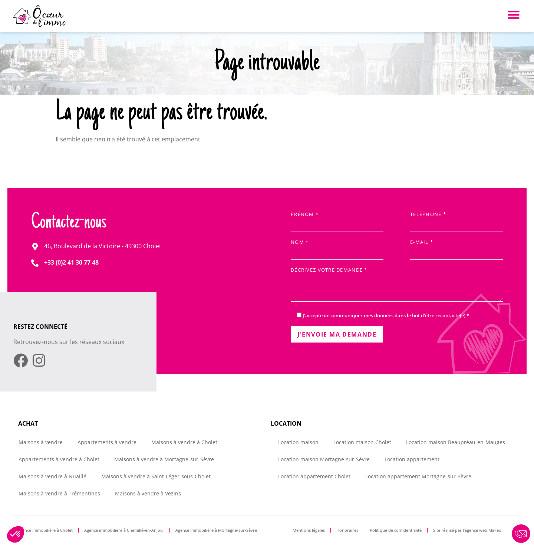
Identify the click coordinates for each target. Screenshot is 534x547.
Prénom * (337, 220)
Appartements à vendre (107, 442)
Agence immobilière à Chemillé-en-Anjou (124, 530)
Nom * (337, 248)
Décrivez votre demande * (397, 285)
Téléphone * (456, 220)
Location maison (298, 442)
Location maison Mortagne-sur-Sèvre (324, 459)
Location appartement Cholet (314, 476)
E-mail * (456, 248)
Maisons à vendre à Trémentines (59, 493)
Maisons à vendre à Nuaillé (52, 476)
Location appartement (412, 459)
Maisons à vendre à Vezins (148, 493)
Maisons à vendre (41, 442)
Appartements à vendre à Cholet (59, 459)
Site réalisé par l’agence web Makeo (467, 530)
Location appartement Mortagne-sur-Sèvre (418, 476)
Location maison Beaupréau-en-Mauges (455, 442)
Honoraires (347, 530)
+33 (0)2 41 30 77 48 (71, 262)
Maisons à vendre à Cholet (184, 442)
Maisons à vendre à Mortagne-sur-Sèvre (164, 459)
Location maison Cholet (362, 442)
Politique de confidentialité (396, 530)
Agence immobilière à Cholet (45, 530)
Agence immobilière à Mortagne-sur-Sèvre (216, 530)
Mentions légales (309, 530)
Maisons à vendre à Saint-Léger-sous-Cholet (156, 476)
